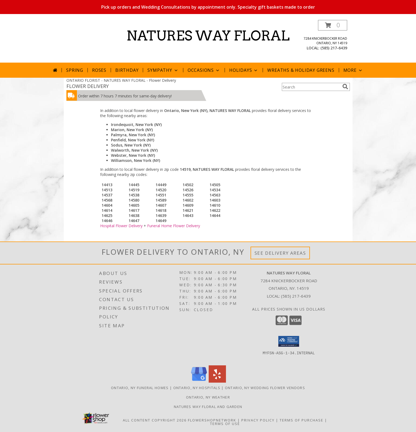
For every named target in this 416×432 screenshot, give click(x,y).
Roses (99, 70)
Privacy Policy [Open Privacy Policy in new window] (258, 420)
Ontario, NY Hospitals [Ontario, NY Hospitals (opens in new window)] (196, 387)
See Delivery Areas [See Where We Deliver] (280, 253)
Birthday (126, 70)
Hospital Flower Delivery (121, 225)
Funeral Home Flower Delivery (173, 225)
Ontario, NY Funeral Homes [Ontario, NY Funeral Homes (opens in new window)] (140, 387)
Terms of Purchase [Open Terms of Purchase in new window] (301, 420)
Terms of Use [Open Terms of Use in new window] (225, 423)
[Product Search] (311, 87)
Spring (74, 70)
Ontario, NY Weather (208, 397)
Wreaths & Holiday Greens (300, 70)
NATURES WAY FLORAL (208, 36)
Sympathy (162, 70)
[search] (345, 87)
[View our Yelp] (217, 381)
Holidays (243, 70)
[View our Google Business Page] (199, 381)
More (353, 70)
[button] (332, 25)
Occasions (204, 70)
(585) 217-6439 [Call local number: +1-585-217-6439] (333, 47)
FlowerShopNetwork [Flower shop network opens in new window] (212, 420)
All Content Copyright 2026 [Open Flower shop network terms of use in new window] (155, 420)
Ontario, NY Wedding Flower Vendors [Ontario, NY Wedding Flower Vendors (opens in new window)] (265, 387)
